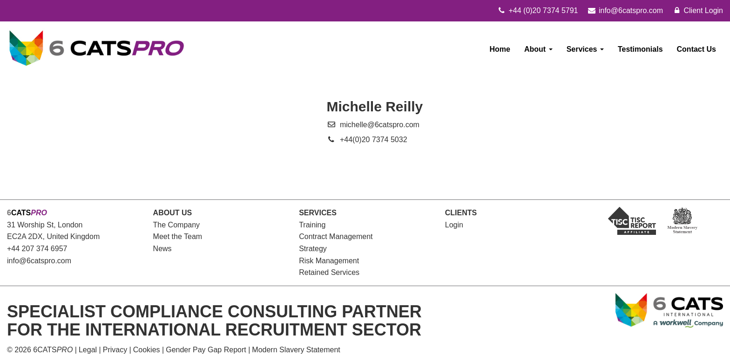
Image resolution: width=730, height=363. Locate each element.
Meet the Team (178, 236)
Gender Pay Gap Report (206, 350)
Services (585, 49)
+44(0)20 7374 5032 (373, 140)
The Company (176, 225)
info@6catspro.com (39, 261)
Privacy (115, 350)
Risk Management (329, 261)
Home (500, 49)
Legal (88, 350)
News (162, 249)
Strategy (313, 249)
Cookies (146, 350)
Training (312, 225)
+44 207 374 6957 (37, 249)
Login (454, 225)
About (538, 49)
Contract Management (335, 236)
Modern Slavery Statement (296, 350)
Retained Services (329, 272)
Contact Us (696, 49)
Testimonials (640, 49)
